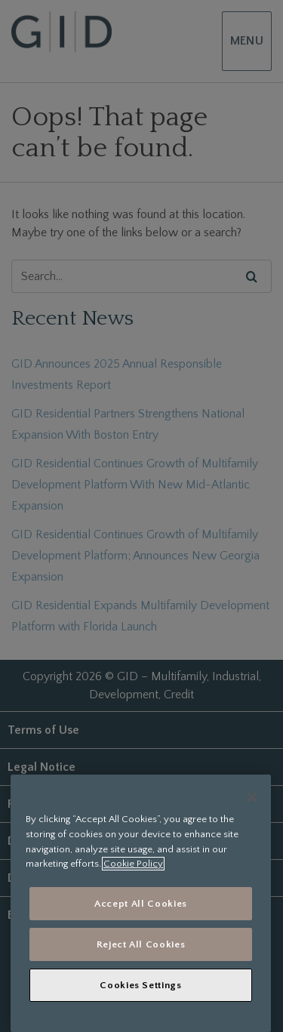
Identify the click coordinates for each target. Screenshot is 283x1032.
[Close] (252, 797)
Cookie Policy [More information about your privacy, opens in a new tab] (133, 863)
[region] (141, 903)
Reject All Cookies (141, 944)
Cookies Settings (141, 985)
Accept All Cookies (140, 903)
